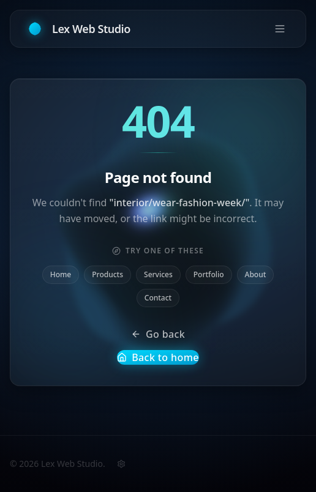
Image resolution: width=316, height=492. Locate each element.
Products (107, 274)
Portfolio (209, 274)
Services (158, 274)
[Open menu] (280, 28)
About (255, 274)
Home (61, 274)
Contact (158, 298)
